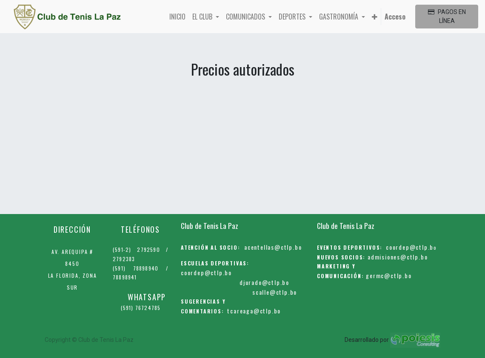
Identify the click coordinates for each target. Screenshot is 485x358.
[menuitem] (177, 16)
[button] (374, 16)
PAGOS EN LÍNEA (447, 16)
